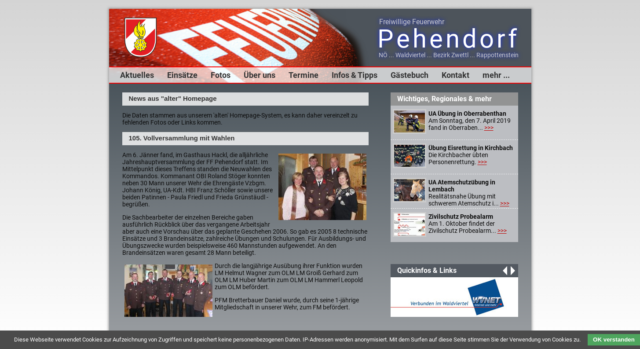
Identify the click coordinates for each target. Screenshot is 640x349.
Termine (303, 75)
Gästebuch (409, 75)
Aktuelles (137, 75)
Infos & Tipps (354, 75)
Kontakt (455, 75)
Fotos (220, 75)
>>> (489, 127)
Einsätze (182, 75)
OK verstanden (614, 339)
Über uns (259, 75)
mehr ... (496, 75)
